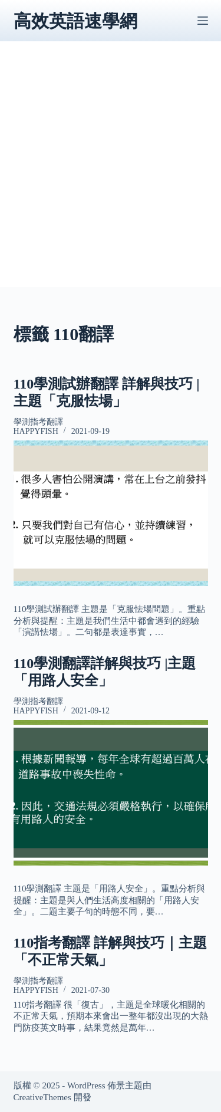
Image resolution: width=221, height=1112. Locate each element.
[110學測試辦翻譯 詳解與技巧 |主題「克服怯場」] (111, 513)
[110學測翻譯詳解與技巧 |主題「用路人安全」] (111, 793)
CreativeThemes (42, 1097)
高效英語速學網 (75, 21)
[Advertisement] (110, 176)
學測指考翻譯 (38, 421)
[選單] (202, 20)
